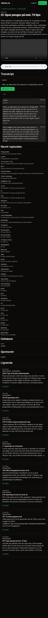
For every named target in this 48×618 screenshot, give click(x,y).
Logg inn (34, 3)
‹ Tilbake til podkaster (8, 9)
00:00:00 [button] (42, 99)
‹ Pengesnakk (21, 9)
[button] (24, 101)
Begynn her (42, 3)
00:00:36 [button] (42, 106)
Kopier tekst (7, 89)
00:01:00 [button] (42, 127)
